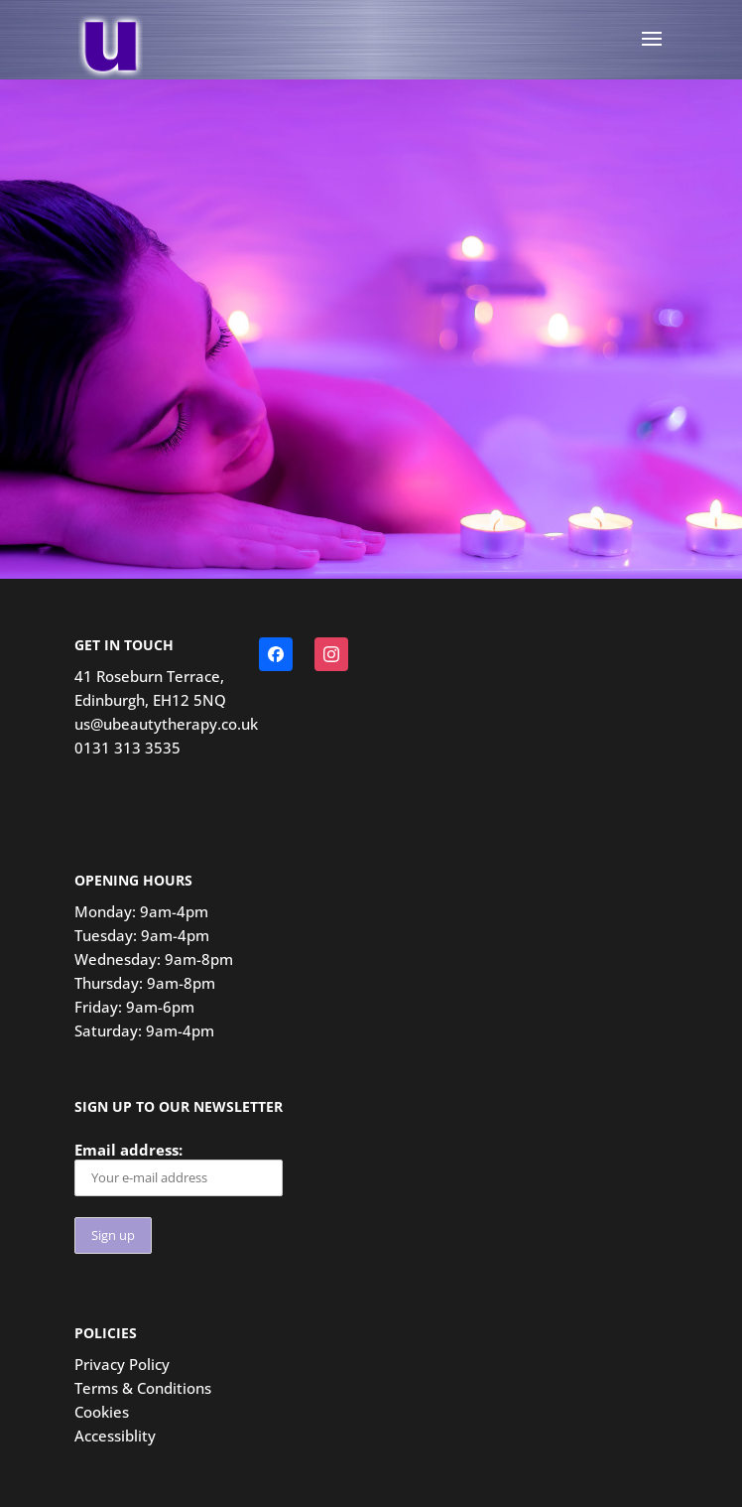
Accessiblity (115, 1435)
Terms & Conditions (142, 1388)
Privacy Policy (122, 1364)
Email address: (178, 1168)
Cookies (101, 1412)
